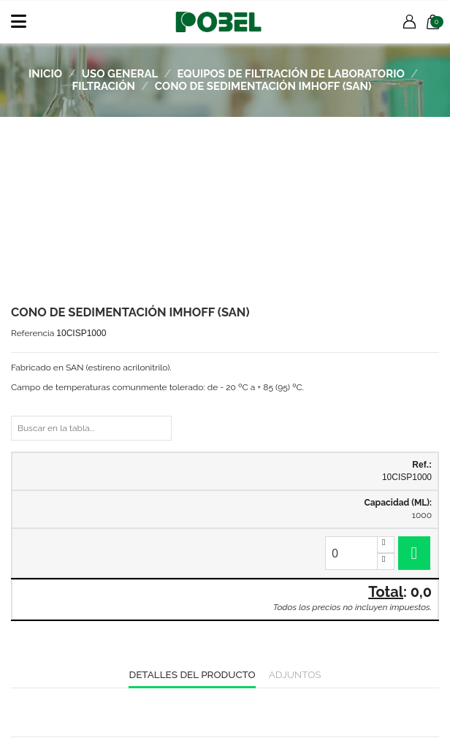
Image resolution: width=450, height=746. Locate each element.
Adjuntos (295, 674)
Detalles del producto (192, 674)
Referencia (32, 333)
